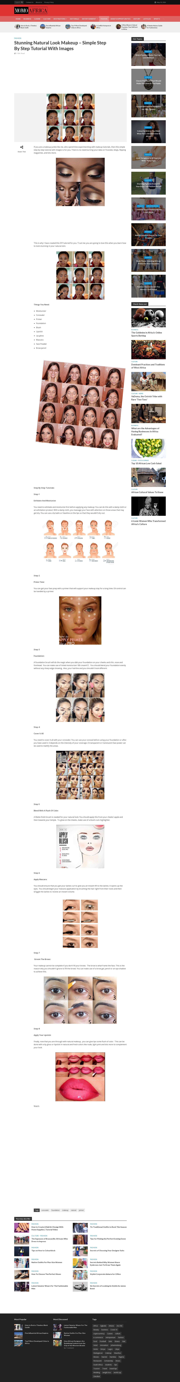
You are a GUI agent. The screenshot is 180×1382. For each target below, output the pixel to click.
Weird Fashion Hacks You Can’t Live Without (148, 56)
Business (27, 19)
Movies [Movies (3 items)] (96, 1353)
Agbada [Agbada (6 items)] (103, 1322)
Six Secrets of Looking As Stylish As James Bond (108, 1287)
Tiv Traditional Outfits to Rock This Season (108, 1227)
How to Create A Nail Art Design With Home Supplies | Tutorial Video (47, 1228)
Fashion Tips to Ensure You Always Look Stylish (148, 288)
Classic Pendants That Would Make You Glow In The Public (148, 82)
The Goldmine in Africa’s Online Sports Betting (146, 334)
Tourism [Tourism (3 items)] (96, 1365)
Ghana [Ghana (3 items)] (117, 1338)
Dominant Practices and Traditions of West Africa (148, 366)
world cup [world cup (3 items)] (117, 1369)
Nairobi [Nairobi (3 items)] (104, 1353)
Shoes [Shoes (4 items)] (118, 1357)
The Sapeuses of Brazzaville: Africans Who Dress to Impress (49, 1240)
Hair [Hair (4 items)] (123, 1338)
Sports (157, 19)
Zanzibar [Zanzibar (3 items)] (96, 1373)
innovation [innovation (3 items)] (104, 1342)
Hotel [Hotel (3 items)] (95, 1342)
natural (73, 1210)
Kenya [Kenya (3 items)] (103, 1346)
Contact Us (29, 2)
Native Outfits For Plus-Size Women (46, 1262)
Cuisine (37, 19)
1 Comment (70, 1344)
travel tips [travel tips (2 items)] (113, 1365)
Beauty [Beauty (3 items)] (96, 1326)
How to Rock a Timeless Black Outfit (29, 27)
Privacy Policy (49, 2)
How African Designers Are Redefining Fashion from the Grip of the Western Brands (74, 1340)
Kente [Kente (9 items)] (95, 1346)
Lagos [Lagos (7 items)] (110, 1346)
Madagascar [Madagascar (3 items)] (98, 1349)
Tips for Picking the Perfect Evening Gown (108, 1239)
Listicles (147, 19)
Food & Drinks (143, 460)
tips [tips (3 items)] (115, 1361)
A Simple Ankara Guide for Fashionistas (154, 27)
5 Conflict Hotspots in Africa (103, 27)
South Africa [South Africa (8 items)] (98, 1361)
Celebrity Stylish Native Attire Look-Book (148, 210)
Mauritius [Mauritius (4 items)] (117, 1349)
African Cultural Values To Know (147, 492)
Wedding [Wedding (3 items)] (96, 1369)
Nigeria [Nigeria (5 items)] (121, 1353)
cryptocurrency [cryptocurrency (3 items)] (98, 1330)
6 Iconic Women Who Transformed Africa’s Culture (148, 522)
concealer (45, 1210)
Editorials (74, 19)
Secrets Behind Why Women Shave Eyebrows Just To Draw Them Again (105, 1263)
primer (81, 1210)
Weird (141, 393)
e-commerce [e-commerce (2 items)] (98, 1334)
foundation (55, 1210)
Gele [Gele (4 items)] (110, 1338)
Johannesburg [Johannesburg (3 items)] (116, 1342)
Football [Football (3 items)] (103, 1338)
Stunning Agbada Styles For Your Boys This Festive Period (148, 185)
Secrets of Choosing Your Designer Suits (107, 1250)
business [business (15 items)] (104, 1326)
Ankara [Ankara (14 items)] (111, 1322)
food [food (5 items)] (95, 1338)
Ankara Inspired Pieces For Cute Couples (148, 236)
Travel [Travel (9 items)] (104, 1365)
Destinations (59, 19)
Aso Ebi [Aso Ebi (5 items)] (119, 1322)
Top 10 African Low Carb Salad (146, 463)
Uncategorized (152, 206)
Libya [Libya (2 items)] (117, 1346)
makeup (65, 1210)
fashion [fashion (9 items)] (121, 1334)
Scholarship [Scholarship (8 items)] (108, 1357)
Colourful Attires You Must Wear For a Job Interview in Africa (148, 133)
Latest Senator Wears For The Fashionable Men (49, 1287)
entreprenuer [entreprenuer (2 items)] (110, 1334)
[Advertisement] (124, 10)
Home (18, 19)
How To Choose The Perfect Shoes (46, 1274)
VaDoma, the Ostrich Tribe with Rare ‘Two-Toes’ (146, 398)
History (136, 19)
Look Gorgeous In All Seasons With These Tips (148, 159)
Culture (47, 19)
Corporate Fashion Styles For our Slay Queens (148, 107)
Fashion (104, 19)
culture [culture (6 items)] (117, 1330)
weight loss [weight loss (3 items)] (107, 1369)
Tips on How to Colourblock (43, 1250)
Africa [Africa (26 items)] (95, 1322)
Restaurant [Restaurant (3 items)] (97, 1357)
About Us (39, 2)
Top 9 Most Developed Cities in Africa (79, 27)
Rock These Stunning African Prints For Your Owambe (148, 262)
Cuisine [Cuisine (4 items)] (109, 1330)
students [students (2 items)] (108, 1361)
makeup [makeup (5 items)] (108, 1349)
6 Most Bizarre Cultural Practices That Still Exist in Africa (130, 27)
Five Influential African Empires (53, 27)
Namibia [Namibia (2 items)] (113, 1353)
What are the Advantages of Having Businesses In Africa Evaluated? (145, 431)
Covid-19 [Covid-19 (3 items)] (114, 1326)
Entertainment (89, 19)
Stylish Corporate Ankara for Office (105, 1274)
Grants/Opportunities (120, 19)
